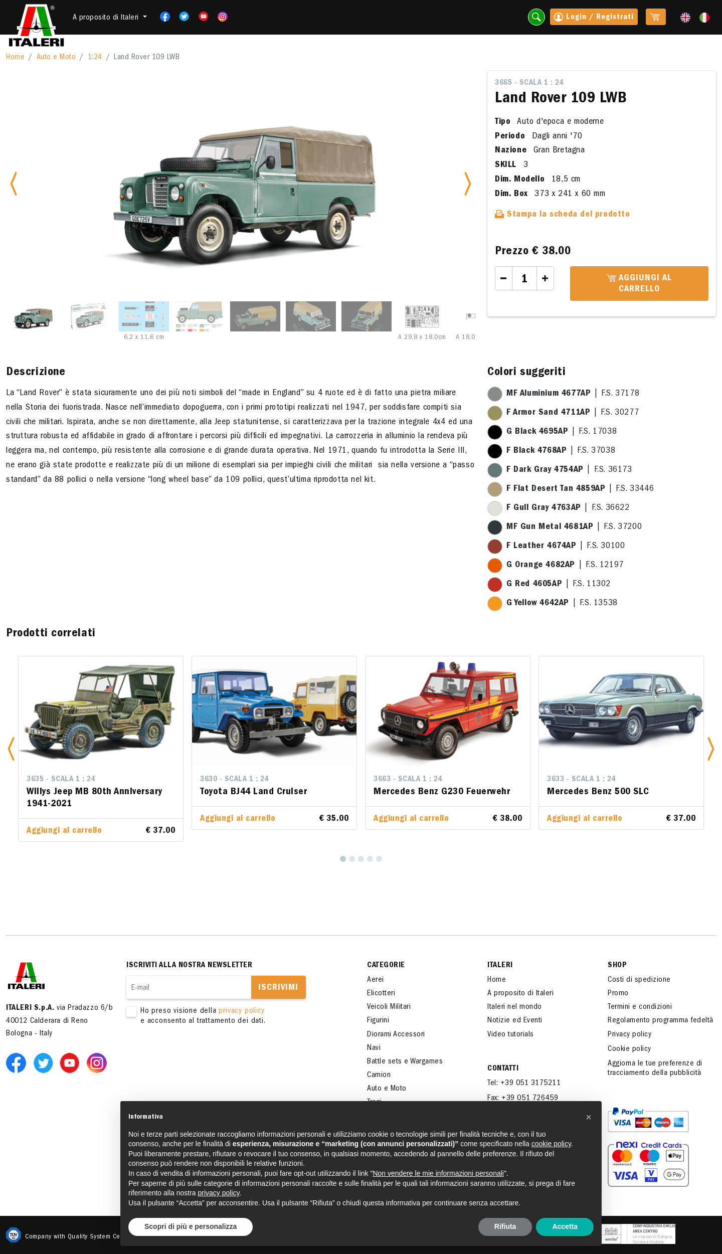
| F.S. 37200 (574, 527)
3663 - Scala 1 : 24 (408, 780)
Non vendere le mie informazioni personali (438, 1173)
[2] (352, 859)
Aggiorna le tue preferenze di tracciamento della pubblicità (655, 1069)
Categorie (386, 966)
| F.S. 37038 (560, 451)
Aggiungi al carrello (639, 284)
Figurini (378, 1021)
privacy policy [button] (219, 1193)
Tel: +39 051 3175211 (524, 1084)
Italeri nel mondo (514, 1007)
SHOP (617, 966)
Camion (379, 1075)
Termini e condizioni (640, 1007)
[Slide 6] (311, 316)
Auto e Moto (56, 58)
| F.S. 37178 (572, 394)
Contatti (502, 1069)
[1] (343, 859)
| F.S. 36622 (568, 508)
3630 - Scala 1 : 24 (234, 780)
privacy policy (241, 1011)
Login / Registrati (594, 18)
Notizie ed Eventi (515, 1021)
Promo (618, 994)
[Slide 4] (199, 316)
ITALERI (500, 966)
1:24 (95, 58)
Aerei (375, 980)
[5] (379, 859)
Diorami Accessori (396, 1035)
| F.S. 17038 (561, 432)
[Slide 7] (366, 316)
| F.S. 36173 (569, 470)
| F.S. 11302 (558, 584)
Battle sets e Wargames (405, 1062)
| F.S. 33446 (580, 489)
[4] (370, 859)
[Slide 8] (422, 316)
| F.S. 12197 (565, 565)
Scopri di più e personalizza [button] (190, 1226)
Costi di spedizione (639, 980)
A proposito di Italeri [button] (107, 18)
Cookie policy (629, 1049)
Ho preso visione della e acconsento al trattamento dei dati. (231, 1016)
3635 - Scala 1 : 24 (61, 780)
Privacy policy (629, 1035)
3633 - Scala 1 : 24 (581, 780)
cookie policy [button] (551, 1144)
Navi (374, 1048)
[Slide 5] (255, 316)
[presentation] (202, 1058)
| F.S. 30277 (572, 413)
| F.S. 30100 (565, 546)
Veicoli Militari (389, 1007)
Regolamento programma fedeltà (660, 1021)
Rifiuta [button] (505, 1226)
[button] (11, 749)
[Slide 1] (33, 316)
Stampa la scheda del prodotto (562, 215)
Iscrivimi (278, 988)
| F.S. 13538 (562, 603)
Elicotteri (381, 994)
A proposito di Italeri (520, 994)
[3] (361, 859)
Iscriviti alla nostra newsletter (189, 966)
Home (15, 58)
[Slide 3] (144, 316)
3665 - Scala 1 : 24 (529, 83)
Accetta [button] (565, 1226)
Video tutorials (510, 1035)
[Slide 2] (88, 316)
